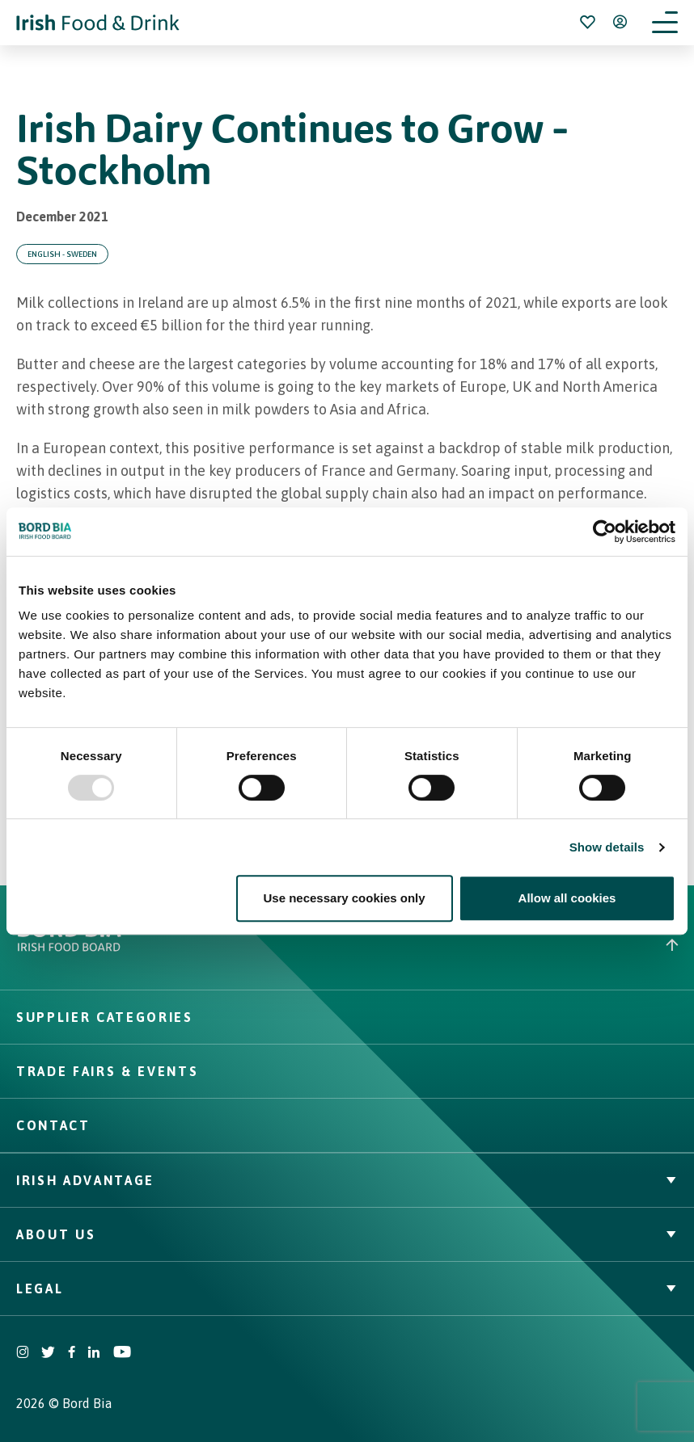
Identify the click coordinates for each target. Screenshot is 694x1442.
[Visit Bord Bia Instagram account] (22, 1353)
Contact (53, 1125)
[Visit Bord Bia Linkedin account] (94, 1353)
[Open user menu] (619, 22)
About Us (347, 1234)
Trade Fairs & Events (107, 1071)
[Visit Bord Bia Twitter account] (48, 1353)
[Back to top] (520, 945)
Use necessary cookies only (344, 898)
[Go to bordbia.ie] (181, 945)
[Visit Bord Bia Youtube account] (122, 1353)
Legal (347, 1288)
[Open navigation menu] (665, 22)
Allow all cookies (567, 898)
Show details (607, 847)
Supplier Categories (104, 1017)
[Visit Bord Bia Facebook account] (71, 1353)
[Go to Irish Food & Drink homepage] (98, 23)
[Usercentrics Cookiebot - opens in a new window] (604, 531)
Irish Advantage (347, 1180)
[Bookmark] (587, 22)
